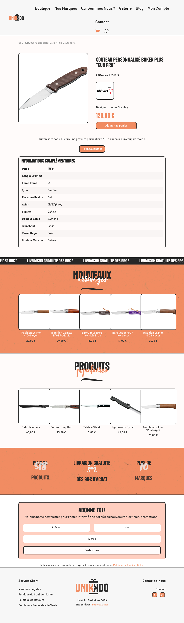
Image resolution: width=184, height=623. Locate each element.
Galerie (125, 9)
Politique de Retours (31, 600)
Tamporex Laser (99, 604)
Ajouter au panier (116, 125)
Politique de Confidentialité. (128, 565)
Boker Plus (56, 43)
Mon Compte (158, 9)
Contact (102, 22)
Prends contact (92, 148)
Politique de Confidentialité (35, 594)
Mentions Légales (29, 589)
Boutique (42, 9)
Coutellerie (69, 43)
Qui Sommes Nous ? (98, 9)
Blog (140, 9)
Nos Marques (65, 9)
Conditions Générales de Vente (37, 605)
